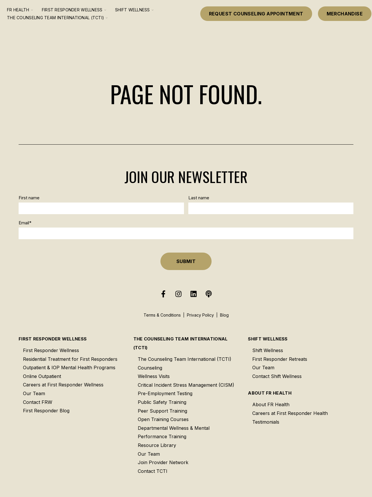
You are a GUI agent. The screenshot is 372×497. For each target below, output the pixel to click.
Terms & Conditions (162, 315)
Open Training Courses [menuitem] (163, 419)
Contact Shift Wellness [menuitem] (277, 376)
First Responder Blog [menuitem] (46, 410)
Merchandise (345, 14)
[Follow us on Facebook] (163, 294)
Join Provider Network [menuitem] (163, 462)
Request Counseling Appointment (256, 14)
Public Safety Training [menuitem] (162, 402)
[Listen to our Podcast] (208, 294)
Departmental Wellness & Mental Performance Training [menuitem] (174, 432)
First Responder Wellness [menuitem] (53, 339)
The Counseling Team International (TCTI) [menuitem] (180, 343)
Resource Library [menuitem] (157, 445)
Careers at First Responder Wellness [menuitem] (63, 385)
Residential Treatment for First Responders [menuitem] (70, 359)
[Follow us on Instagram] (178, 294)
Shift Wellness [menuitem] (267, 339)
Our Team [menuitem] (34, 393)
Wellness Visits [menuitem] (154, 376)
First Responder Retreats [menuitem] (279, 359)
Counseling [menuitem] (150, 368)
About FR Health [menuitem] (269, 393)
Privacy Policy (200, 315)
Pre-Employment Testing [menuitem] (165, 393)
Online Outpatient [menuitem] (42, 376)
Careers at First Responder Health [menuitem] (290, 413)
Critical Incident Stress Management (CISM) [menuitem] (186, 385)
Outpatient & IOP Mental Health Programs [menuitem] (69, 367)
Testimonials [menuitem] (265, 422)
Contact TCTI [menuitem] (152, 471)
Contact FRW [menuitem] (37, 402)
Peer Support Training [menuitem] (162, 411)
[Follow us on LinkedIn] (193, 294)
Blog (224, 315)
